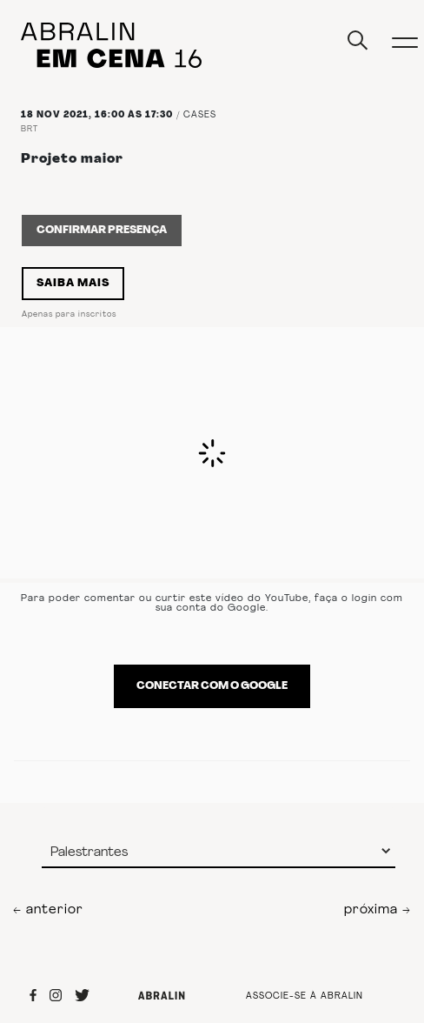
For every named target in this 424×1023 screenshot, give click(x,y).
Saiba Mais (72, 283)
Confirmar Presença (101, 230)
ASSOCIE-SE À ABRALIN (304, 997)
